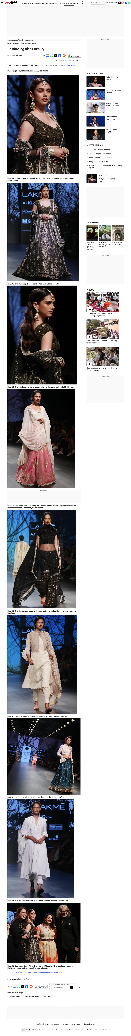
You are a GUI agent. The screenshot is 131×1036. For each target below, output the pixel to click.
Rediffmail (65, 1024)
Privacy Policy (68, 1030)
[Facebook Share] (59, 55)
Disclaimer (59, 1030)
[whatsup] (129, 2)
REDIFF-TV (78, 3)
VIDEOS (90, 290)
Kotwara (47, 996)
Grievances (106, 1030)
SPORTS (59, 3)
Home (9, 43)
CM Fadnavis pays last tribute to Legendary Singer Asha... (99, 315)
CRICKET (52, 3)
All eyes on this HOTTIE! (98, 162)
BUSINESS (37, 3)
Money (73, 1024)
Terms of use (98, 1030)
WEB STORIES (93, 222)
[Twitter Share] (55, 55)
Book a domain (55, 1024)
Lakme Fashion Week (66, 66)
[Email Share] (47, 55)
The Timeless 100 (89, 1024)
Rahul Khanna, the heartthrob (100, 158)
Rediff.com (40, 1030)
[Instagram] (122, 2)
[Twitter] (119, 2)
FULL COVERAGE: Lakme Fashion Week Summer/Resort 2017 (37, 973)
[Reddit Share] (64, 55)
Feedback (83, 1030)
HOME (24, 3)
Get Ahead (16, 43)
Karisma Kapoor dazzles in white (102, 154)
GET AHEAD (69, 3)
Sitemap (76, 1030)
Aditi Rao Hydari (15, 996)
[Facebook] (126, 2)
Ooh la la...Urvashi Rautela (99, 150)
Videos (79, 1024)
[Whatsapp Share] (51, 55)
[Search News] (101, 3)
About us (89, 1030)
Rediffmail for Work (42, 1024)
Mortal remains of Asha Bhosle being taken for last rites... (101, 342)
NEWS (30, 3)
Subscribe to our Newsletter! (61, 985)
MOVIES (45, 3)
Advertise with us (50, 1030)
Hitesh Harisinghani (16, 55)
